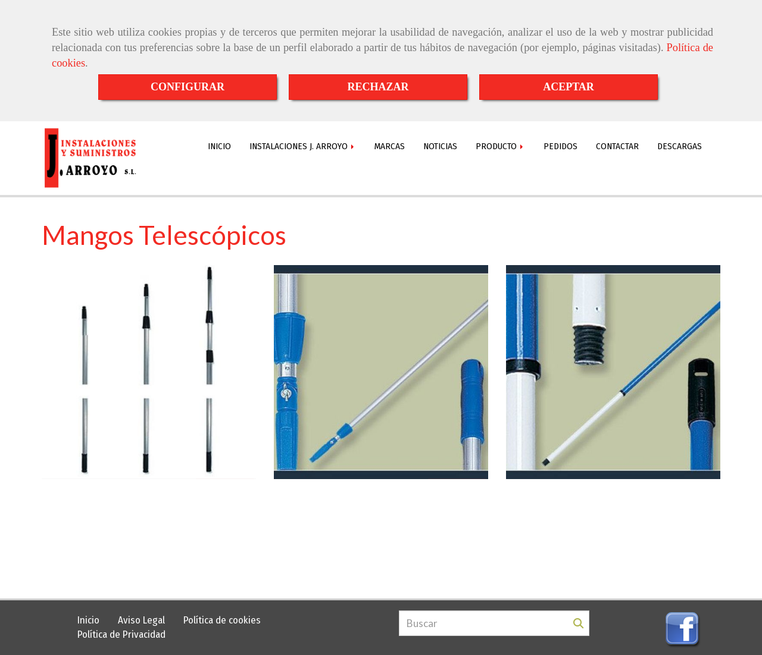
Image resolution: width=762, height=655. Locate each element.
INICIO (219, 146)
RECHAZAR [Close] (377, 87)
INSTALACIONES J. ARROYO (302, 146)
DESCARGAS (679, 146)
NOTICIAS (440, 146)
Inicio (88, 620)
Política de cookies (222, 620)
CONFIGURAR (187, 87)
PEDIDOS (560, 146)
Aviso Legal (141, 620)
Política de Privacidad (121, 634)
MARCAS (389, 146)
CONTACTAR (617, 146)
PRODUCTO (500, 146)
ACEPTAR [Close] (568, 87)
